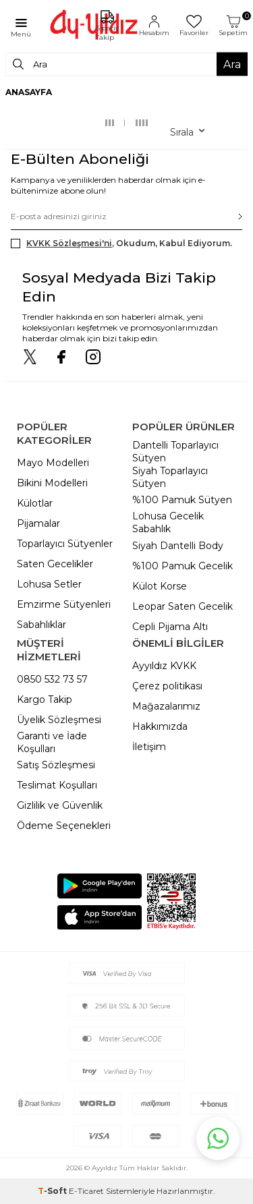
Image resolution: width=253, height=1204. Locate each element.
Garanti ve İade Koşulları (52, 742)
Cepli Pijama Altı (170, 627)
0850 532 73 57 (52, 679)
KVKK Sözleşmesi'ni (69, 243)
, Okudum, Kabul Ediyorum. (121, 243)
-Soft (53, 1191)
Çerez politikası (167, 686)
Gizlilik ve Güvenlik (60, 805)
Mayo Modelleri (53, 463)
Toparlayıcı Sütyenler (65, 544)
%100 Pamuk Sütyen (182, 500)
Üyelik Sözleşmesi (59, 720)
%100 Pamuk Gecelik (182, 566)
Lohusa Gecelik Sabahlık (168, 522)
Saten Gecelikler (55, 564)
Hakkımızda (160, 726)
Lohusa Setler (49, 584)
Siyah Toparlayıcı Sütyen (170, 477)
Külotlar (35, 503)
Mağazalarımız (166, 706)
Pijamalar (38, 523)
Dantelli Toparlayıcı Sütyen (175, 451)
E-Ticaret (86, 1191)
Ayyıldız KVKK (164, 666)
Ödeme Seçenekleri (64, 826)
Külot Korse (159, 586)
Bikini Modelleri (52, 483)
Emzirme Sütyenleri (64, 604)
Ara (232, 63)
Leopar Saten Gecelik (182, 606)
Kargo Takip (44, 699)
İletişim (149, 747)
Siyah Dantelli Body (177, 546)
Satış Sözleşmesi (56, 765)
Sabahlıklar (41, 625)
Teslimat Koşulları (57, 785)
